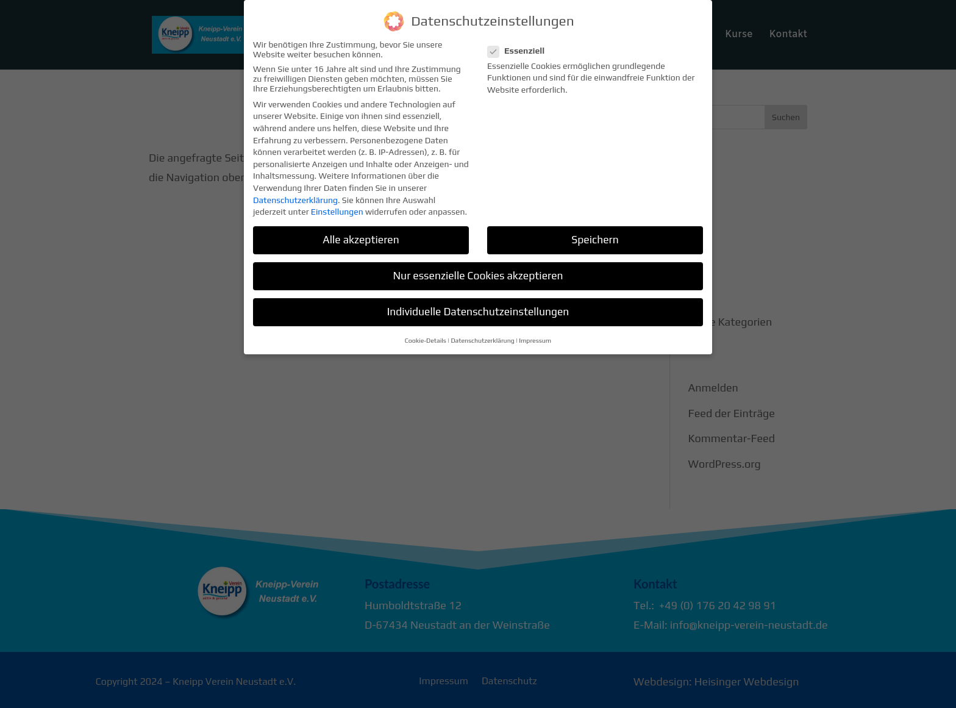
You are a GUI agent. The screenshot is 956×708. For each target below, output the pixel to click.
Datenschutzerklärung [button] (482, 333)
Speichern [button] (594, 232)
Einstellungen (337, 204)
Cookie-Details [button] (425, 333)
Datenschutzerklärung (295, 193)
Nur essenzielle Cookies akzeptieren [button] (478, 268)
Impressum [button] (535, 333)
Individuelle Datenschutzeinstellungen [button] (478, 305)
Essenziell (521, 43)
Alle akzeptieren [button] (361, 232)
